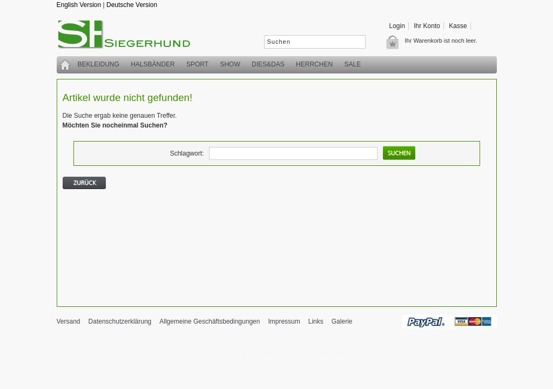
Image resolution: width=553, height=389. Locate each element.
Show (230, 64)
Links (315, 321)
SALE (352, 64)
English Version (79, 5)
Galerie (342, 321)
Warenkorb (395, 42)
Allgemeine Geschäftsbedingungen (209, 321)
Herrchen (314, 64)
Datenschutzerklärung (120, 321)
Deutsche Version (131, 5)
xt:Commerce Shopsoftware (318, 355)
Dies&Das (268, 64)
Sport (197, 64)
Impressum (284, 321)
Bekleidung (98, 64)
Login (397, 26)
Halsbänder (152, 64)
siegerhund (130, 37)
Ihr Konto (427, 26)
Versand (68, 321)
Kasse (458, 26)
